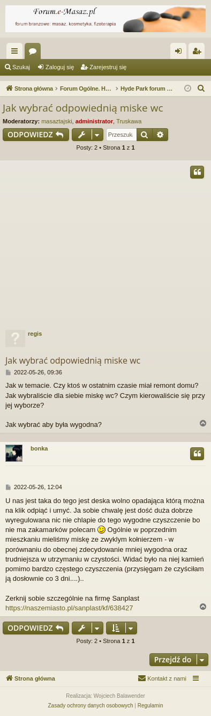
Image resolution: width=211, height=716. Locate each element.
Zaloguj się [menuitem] (180, 53)
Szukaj (21, 67)
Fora (35, 53)
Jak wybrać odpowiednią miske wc (83, 108)
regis (35, 333)
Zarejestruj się (107, 67)
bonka (39, 448)
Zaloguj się (60, 67)
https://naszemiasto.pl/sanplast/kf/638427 (69, 608)
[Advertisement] (105, 242)
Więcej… (16, 53)
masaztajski (56, 121)
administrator (94, 121)
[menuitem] (201, 88)
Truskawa (128, 121)
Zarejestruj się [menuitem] (199, 53)
